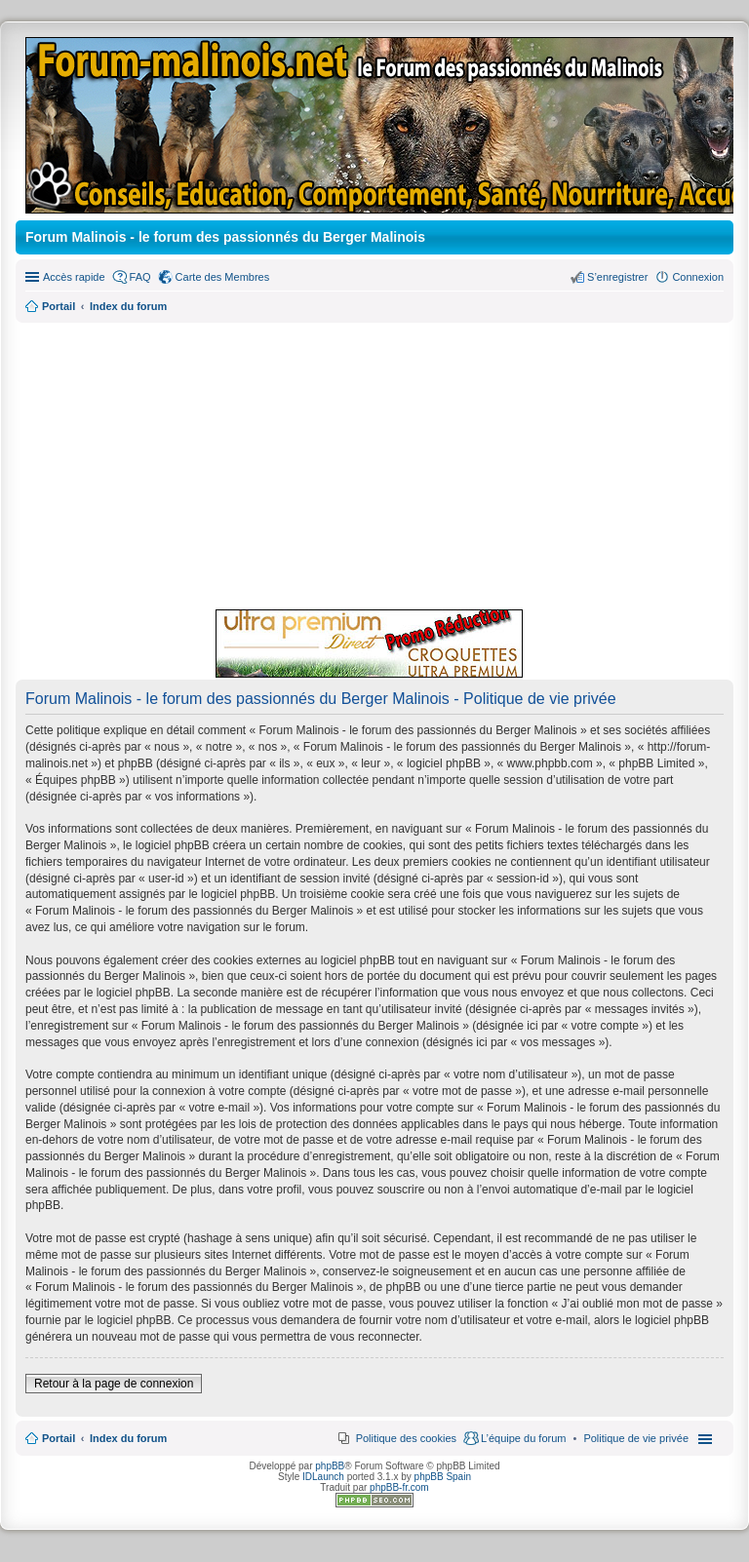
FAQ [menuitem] (140, 277)
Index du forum (128, 1438)
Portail (58, 306)
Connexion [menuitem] (698, 277)
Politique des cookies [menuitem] (406, 1438)
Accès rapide (74, 277)
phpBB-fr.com (399, 1487)
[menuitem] (636, 1438)
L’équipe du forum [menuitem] (523, 1438)
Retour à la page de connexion (113, 1383)
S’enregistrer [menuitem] (617, 277)
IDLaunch (323, 1476)
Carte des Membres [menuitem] (223, 277)
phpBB (329, 1466)
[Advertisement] (374, 463)
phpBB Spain (442, 1476)
